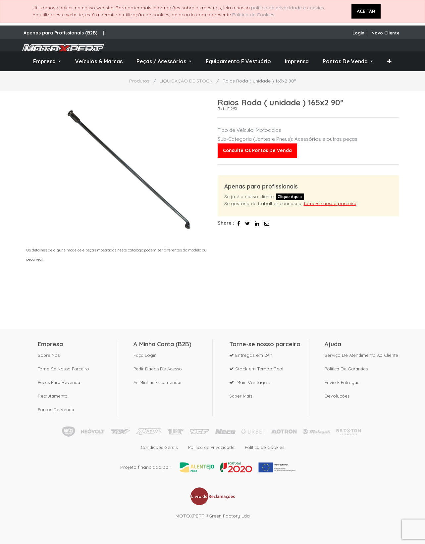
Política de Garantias (346, 368)
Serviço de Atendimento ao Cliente (361, 355)
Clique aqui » (290, 196)
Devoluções (337, 396)
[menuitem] (99, 61)
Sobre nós (49, 355)
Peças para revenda (59, 382)
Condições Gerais (159, 447)
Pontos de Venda (56, 409)
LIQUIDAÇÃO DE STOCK (186, 81)
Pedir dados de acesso (157, 368)
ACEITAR (366, 11)
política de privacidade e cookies (287, 8)
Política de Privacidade (211, 447)
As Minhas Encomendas (157, 382)
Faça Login (145, 355)
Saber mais (240, 396)
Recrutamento (53, 396)
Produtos (139, 81)
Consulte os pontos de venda (257, 150)
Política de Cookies (253, 15)
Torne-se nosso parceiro (63, 368)
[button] (389, 61)
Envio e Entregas (342, 382)
